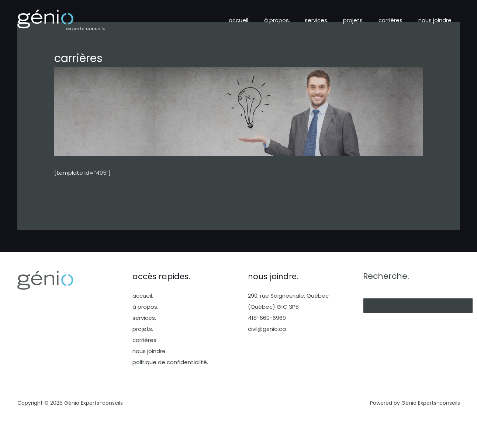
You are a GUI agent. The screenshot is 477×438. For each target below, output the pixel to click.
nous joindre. (437, 20)
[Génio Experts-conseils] (61, 20)
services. (329, 20)
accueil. (259, 20)
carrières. (396, 20)
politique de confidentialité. (170, 362)
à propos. (294, 20)
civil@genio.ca (267, 329)
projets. (362, 20)
